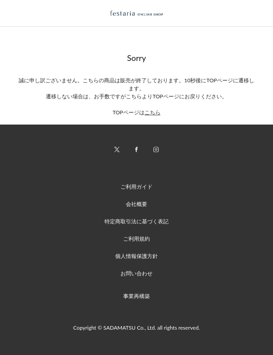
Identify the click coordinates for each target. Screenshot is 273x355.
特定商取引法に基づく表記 (136, 221)
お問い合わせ (136, 273)
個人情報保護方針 (136, 256)
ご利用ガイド (136, 186)
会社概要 (136, 204)
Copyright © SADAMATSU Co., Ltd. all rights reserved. (136, 327)
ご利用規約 (136, 238)
